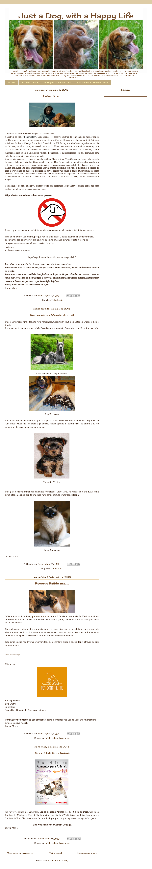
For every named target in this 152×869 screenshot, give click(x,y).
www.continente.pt (12, 655)
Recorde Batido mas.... (52, 583)
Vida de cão (57, 300)
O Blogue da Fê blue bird (57, 82)
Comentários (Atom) (58, 860)
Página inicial (55, 853)
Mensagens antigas (87, 853)
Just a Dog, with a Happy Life (76, 15)
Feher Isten (52, 96)
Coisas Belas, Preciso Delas (92, 82)
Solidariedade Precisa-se (57, 738)
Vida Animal (57, 568)
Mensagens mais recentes (20, 853)
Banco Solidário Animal (52, 753)
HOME (11, 82)
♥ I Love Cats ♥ (30, 82)
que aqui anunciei (40, 616)
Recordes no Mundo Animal (52, 315)
